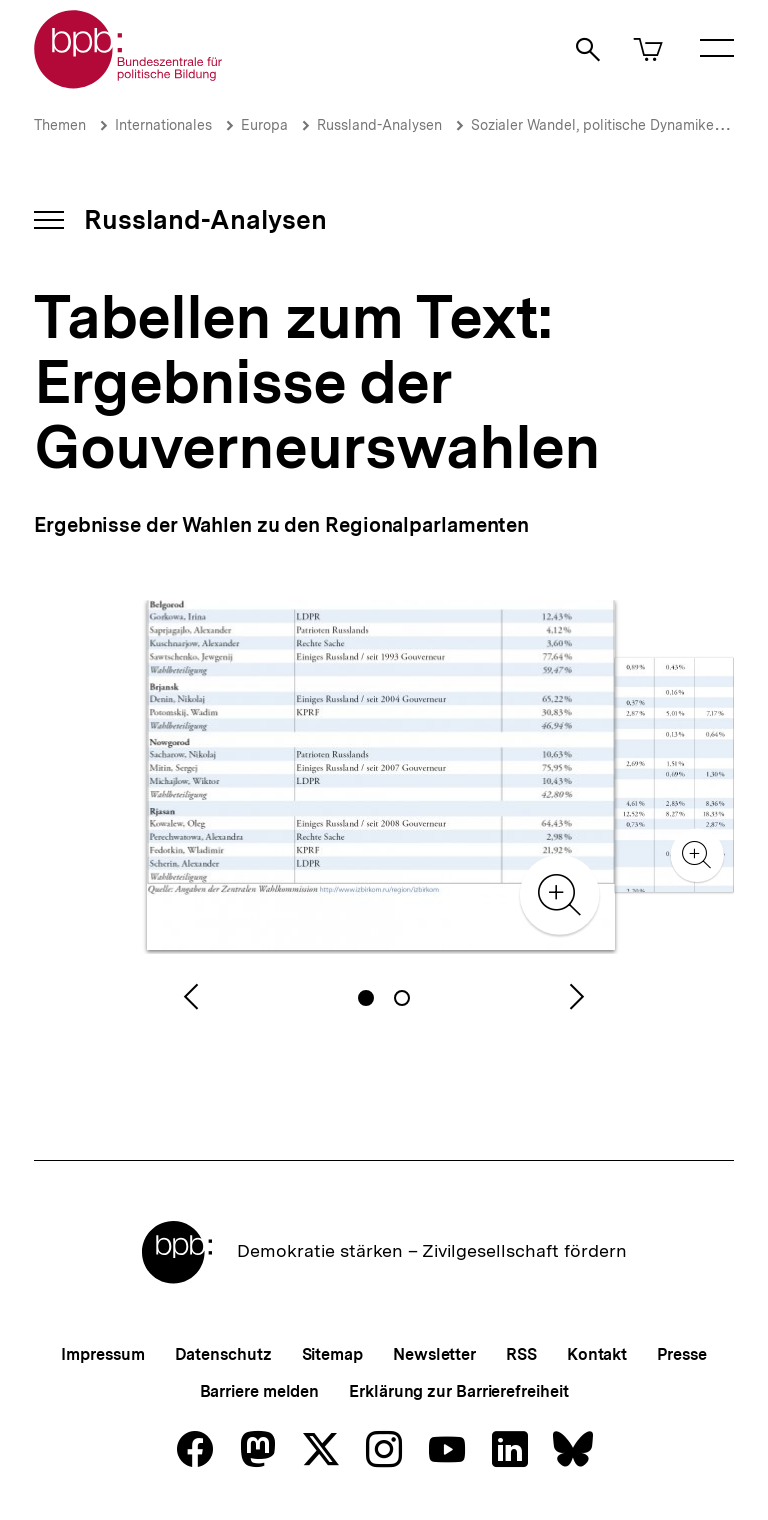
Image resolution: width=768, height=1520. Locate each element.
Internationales (163, 125)
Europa (264, 125)
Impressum (102, 1354)
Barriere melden (260, 1391)
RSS (521, 1354)
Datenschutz (223, 1354)
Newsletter (434, 1354)
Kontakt (597, 1354)
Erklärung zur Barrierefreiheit (458, 1391)
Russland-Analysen (379, 125)
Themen (60, 125)
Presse (681, 1354)
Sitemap (332, 1354)
